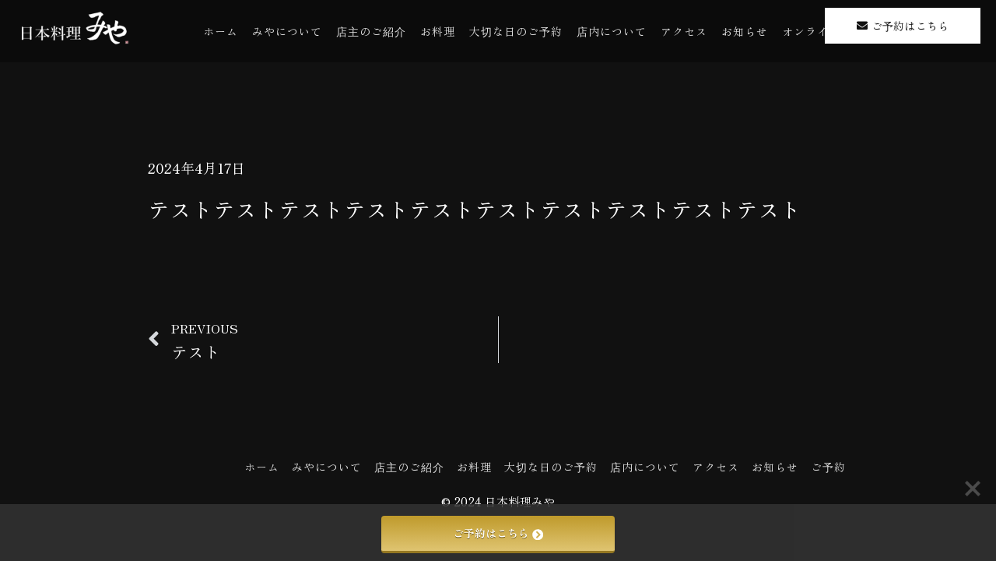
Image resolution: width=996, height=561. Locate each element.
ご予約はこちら (498, 533)
